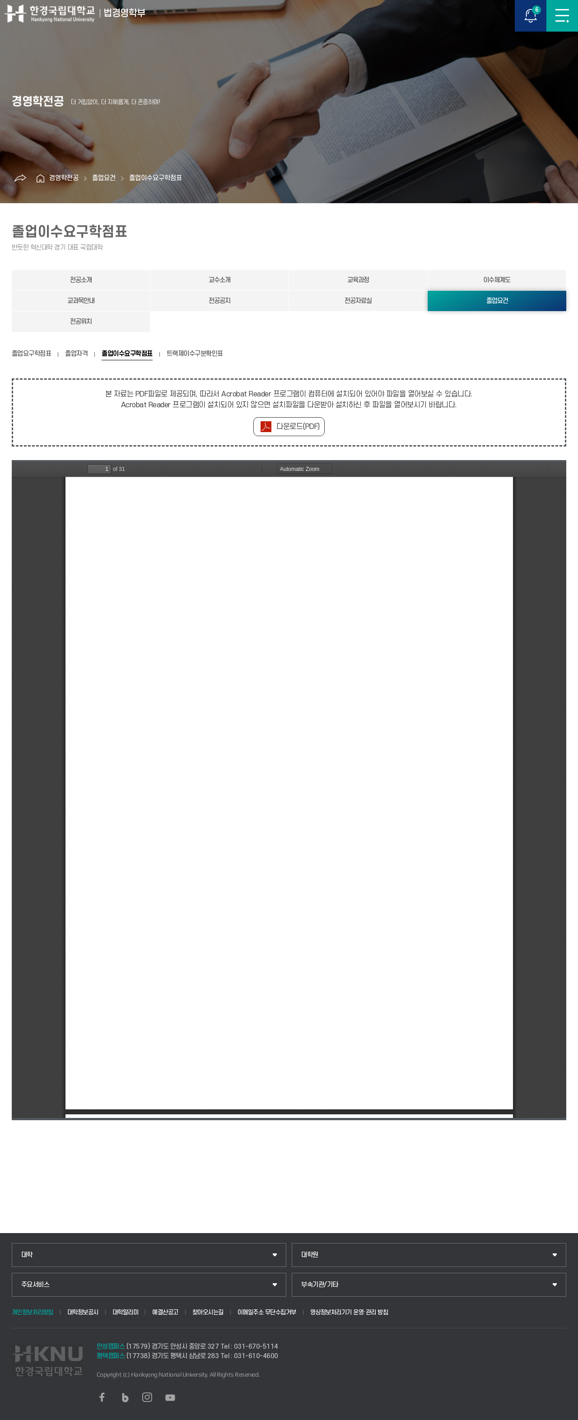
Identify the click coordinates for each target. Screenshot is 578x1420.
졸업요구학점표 (31, 354)
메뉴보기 (562, 16)
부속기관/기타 (319, 1285)
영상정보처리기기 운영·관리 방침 (349, 1312)
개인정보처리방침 (32, 1312)
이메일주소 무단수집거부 (267, 1312)
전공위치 (81, 322)
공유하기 (20, 178)
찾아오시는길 (208, 1312)
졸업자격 (76, 354)
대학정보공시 (82, 1312)
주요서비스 (35, 1285)
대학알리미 (125, 1312)
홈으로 (40, 178)
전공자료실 (358, 301)
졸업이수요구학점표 (155, 178)
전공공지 (219, 301)
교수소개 (219, 280)
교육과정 (358, 280)
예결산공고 (165, 1312)
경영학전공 (64, 178)
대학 (27, 1255)
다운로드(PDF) (298, 427)
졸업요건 (104, 178)
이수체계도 (496, 280)
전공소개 (81, 280)
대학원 (309, 1255)
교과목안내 (80, 301)
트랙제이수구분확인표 (195, 354)
